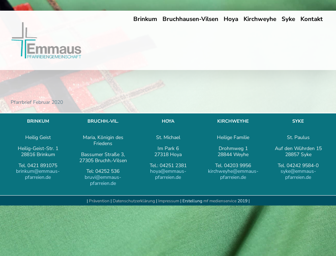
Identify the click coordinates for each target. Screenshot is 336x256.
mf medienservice (219, 201)
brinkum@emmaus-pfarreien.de (38, 174)
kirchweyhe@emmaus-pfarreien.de (233, 174)
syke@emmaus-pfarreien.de (298, 174)
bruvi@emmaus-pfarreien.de (103, 180)
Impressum (169, 201)
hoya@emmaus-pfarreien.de (168, 174)
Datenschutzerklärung (134, 201)
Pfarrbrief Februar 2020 (37, 102)
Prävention (99, 201)
